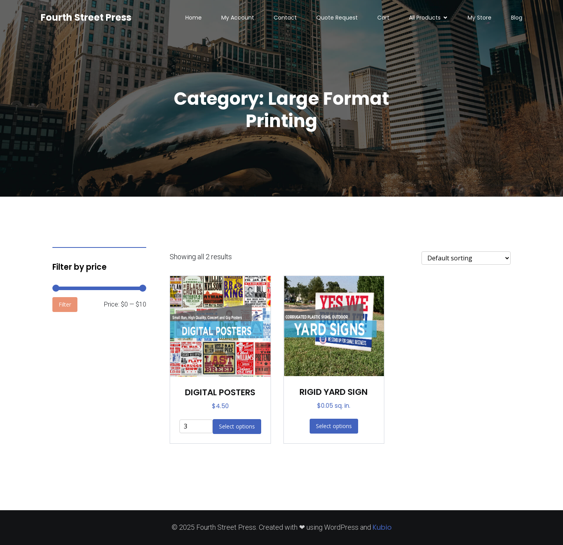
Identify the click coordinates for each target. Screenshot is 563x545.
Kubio (382, 527)
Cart (383, 18)
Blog (516, 18)
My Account (237, 18)
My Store (479, 18)
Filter (65, 304)
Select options (334, 426)
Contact (285, 18)
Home (193, 18)
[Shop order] (466, 258)
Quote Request (337, 18)
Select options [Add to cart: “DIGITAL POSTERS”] (237, 426)
